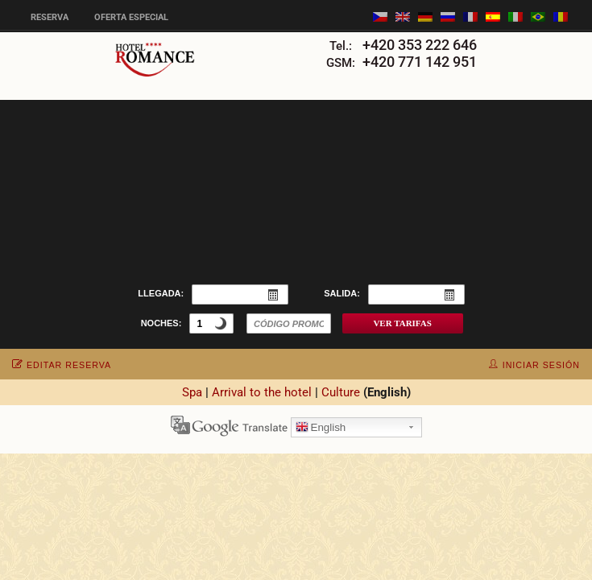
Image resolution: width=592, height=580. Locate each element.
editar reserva (61, 365)
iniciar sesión (534, 365)
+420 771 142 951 (419, 61)
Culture (340, 392)
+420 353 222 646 (419, 44)
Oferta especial (131, 17)
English (321, 428)
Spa (192, 392)
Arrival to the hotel (262, 392)
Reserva (49, 17)
